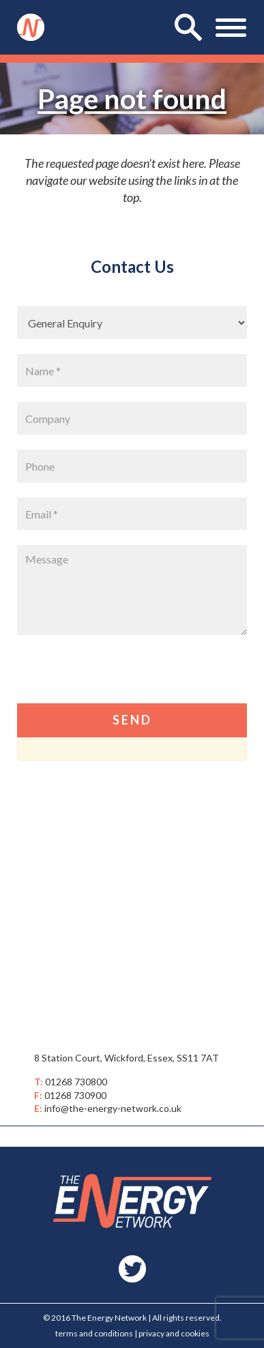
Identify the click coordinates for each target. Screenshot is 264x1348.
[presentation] (120, 676)
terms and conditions (94, 1333)
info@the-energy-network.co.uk (112, 1108)
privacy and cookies (173, 1333)
